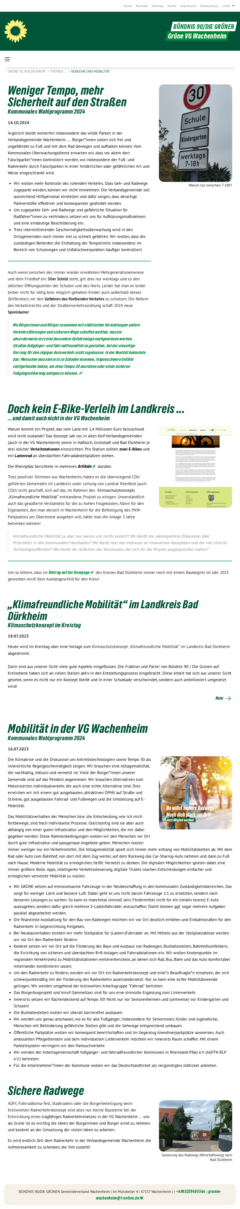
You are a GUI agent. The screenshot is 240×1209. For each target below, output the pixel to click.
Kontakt (142, 6)
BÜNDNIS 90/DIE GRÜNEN (201, 26)
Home (128, 6)
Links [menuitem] (226, 6)
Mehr (219, 698)
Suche (171, 6)
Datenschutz (209, 6)
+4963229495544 (190, 1191)
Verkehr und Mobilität (90, 71)
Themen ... (58, 71)
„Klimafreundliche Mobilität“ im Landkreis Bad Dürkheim (112, 610)
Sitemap (158, 6)
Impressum (188, 6)
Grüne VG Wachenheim (27, 71)
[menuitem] (128, 6)
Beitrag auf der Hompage (69, 572)
